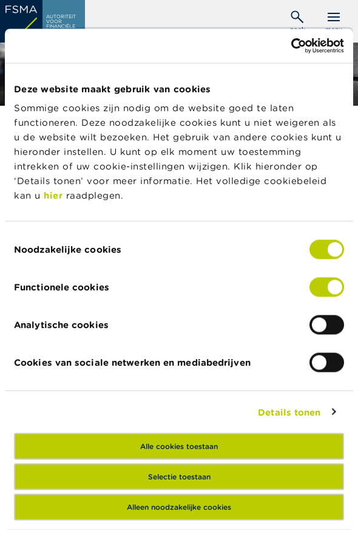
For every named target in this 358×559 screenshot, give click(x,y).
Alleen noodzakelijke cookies (179, 507)
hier (55, 195)
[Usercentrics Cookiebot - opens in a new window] (291, 46)
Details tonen (289, 411)
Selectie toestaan (179, 476)
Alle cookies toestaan (179, 446)
